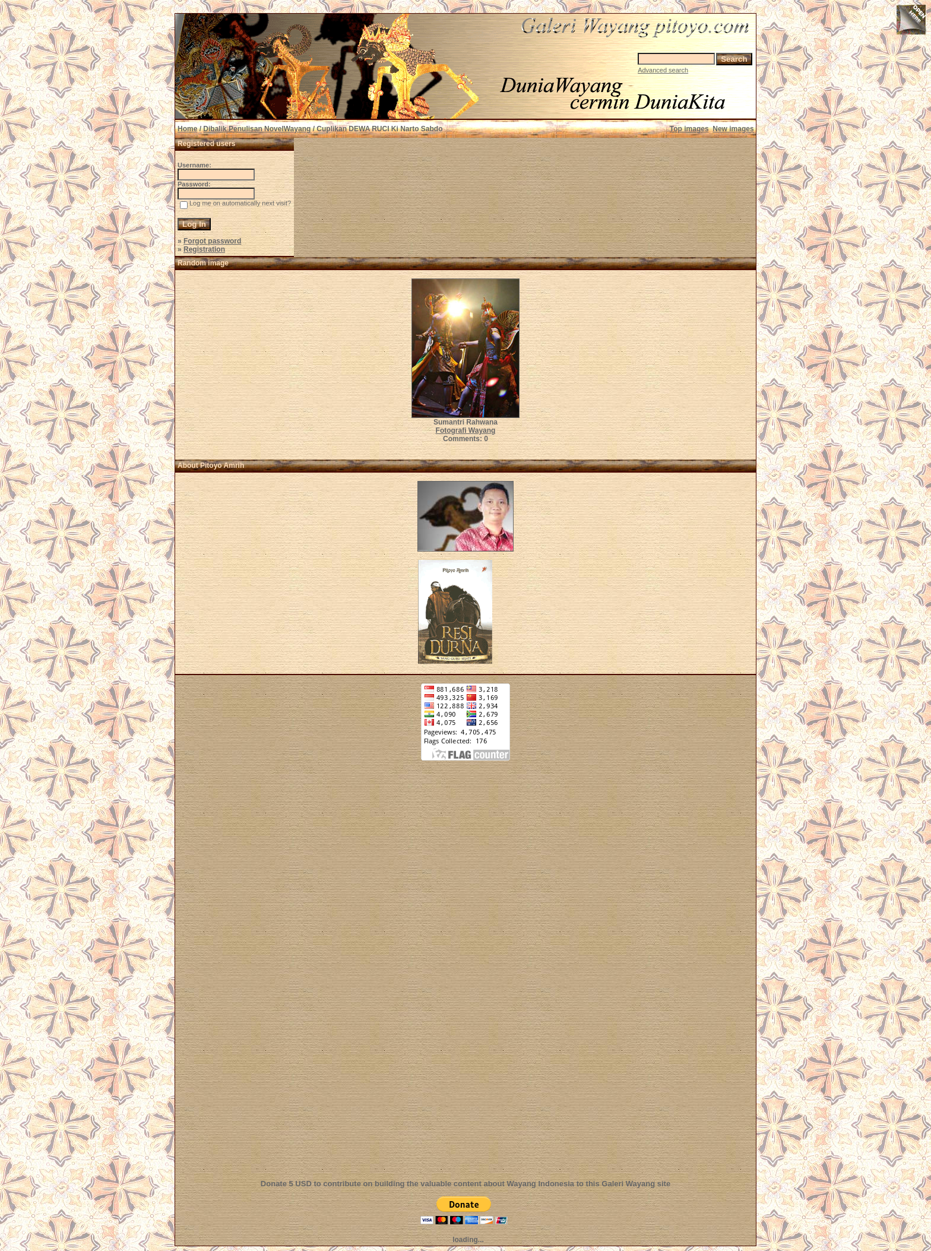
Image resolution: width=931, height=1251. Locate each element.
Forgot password (212, 241)
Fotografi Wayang (466, 430)
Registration (204, 249)
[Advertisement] (465, 977)
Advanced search (663, 70)
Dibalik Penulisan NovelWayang (257, 129)
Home (187, 129)
